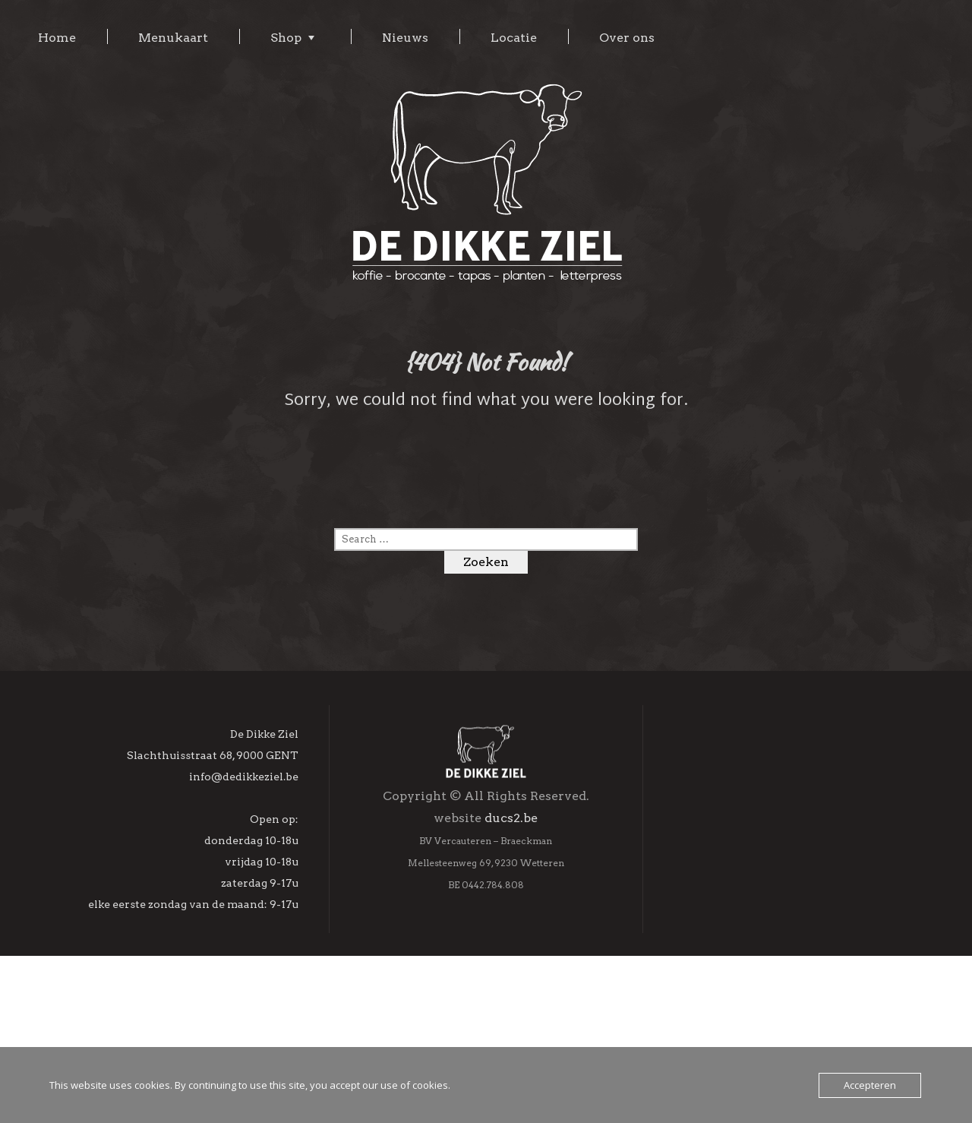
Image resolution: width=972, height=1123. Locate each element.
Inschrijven (789, 1034)
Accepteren (870, 1085)
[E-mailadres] (789, 896)
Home (57, 37)
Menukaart (173, 37)
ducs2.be (511, 901)
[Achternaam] (789, 962)
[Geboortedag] (789, 995)
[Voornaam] (789, 929)
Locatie (514, 37)
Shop (285, 37)
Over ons (627, 37)
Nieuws (405, 37)
